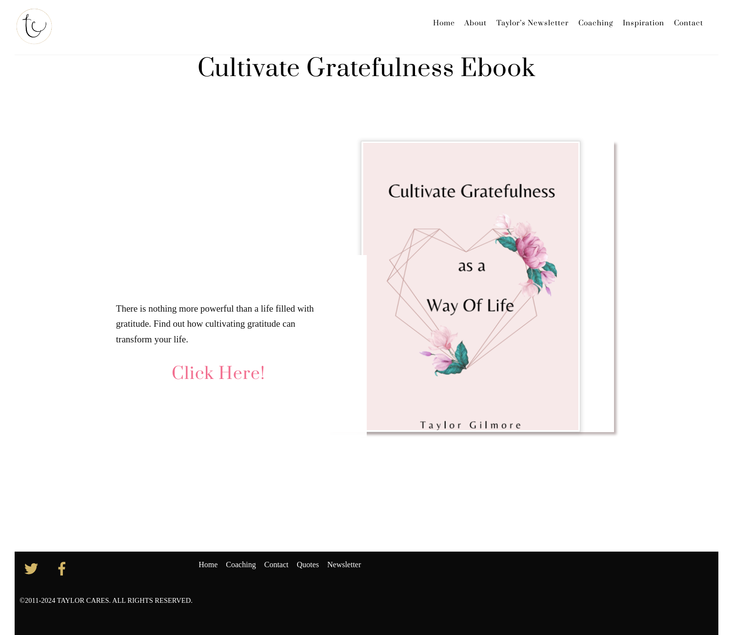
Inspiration (643, 23)
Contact (688, 23)
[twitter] (33, 568)
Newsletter (344, 564)
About (475, 23)
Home (444, 23)
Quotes (308, 564)
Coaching (595, 23)
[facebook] (63, 568)
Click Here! (218, 374)
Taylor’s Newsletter (532, 23)
